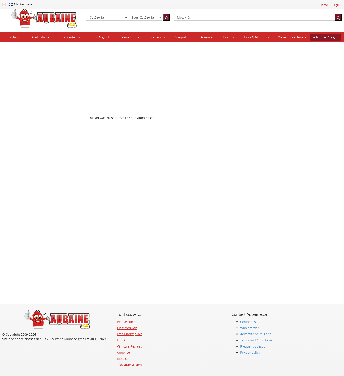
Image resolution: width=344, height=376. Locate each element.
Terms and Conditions (256, 340)
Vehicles (16, 37)
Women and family (292, 37)
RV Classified (126, 322)
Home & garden (101, 37)
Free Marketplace (129, 334)
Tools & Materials (256, 37)
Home (324, 5)
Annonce (123, 352)
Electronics (157, 37)
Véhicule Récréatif (130, 346)
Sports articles (69, 37)
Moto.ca (123, 358)
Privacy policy (250, 352)
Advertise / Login (325, 37)
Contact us (248, 322)
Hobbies (228, 37)
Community (130, 37)
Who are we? (249, 328)
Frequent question (253, 346)
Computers (182, 37)
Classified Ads (127, 328)
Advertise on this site (255, 334)
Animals (206, 37)
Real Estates (40, 37)
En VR (121, 340)
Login (336, 5)
